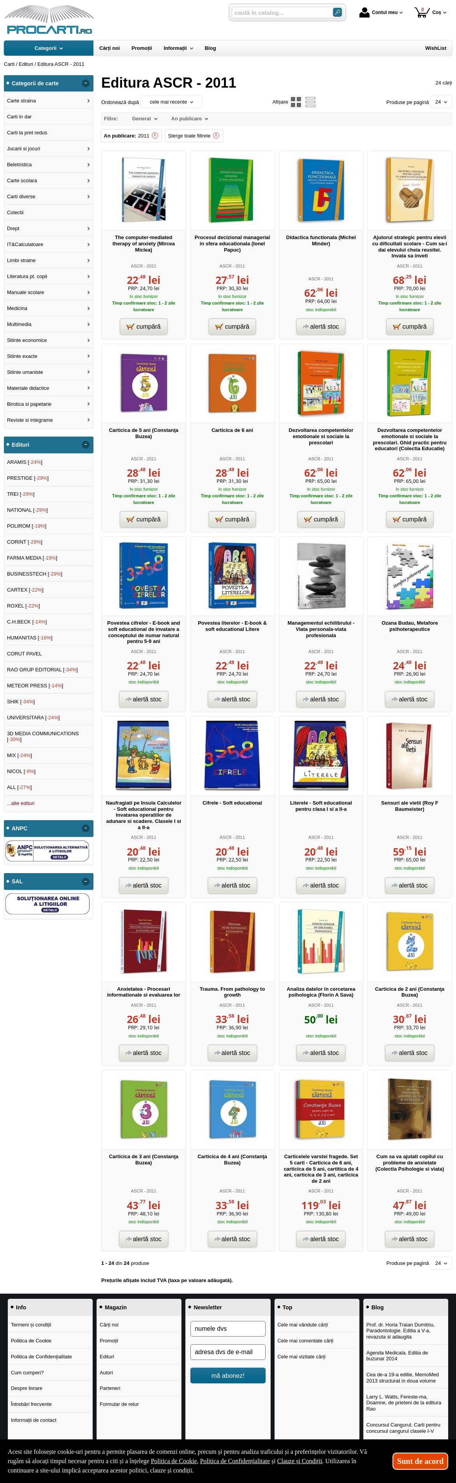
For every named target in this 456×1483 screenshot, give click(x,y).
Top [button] (287, 1307)
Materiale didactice (28, 388)
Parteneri (110, 1388)
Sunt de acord (420, 1461)
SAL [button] (17, 881)
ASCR (137, 266)
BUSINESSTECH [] (34, 574)
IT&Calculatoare (25, 244)
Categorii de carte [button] (35, 83)
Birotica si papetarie (29, 404)
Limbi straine (21, 260)
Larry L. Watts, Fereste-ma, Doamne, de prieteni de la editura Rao (403, 1403)
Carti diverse (21, 196)
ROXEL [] (23, 606)
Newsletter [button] (208, 1307)
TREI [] (21, 494)
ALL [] (19, 787)
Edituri (107, 1357)
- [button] (85, 83)
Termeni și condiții (31, 1325)
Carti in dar (19, 117)
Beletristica (19, 164)
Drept (13, 228)
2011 (144, 136)
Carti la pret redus (27, 133)
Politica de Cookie (31, 1341)
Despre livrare (26, 1388)
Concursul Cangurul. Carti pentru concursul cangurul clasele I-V (403, 1428)
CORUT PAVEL (24, 654)
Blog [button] (377, 1307)
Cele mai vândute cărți (302, 1325)
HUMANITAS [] (30, 638)
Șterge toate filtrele (189, 136)
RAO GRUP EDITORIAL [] (42, 670)
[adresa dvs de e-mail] (227, 1352)
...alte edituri (21, 803)
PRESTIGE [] (28, 478)
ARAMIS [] (24, 462)
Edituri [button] (20, 445)
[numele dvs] (227, 1329)
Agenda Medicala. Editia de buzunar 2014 (397, 1356)
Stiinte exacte (22, 356)
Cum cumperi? (27, 1373)
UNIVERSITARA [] (33, 717)
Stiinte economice (27, 340)
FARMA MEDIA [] (32, 558)
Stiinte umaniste (25, 372)
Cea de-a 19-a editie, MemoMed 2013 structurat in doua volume (402, 1378)
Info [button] (21, 1307)
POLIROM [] (26, 526)
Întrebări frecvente (31, 1404)
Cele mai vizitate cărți (301, 1357)
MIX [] (19, 755)
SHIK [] (21, 702)
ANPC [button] (20, 828)
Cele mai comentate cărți (305, 1341)
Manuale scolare (25, 292)
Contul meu (378, 12)
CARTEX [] (25, 590)
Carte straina (21, 101)
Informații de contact (33, 1420)
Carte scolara (22, 180)
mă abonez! (228, 1375)
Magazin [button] (116, 1307)
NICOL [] (21, 771)
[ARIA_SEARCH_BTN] (337, 12)
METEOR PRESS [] (35, 686)
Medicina (17, 308)
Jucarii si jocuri (23, 148)
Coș (427, 12)
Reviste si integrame (30, 420)
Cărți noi (109, 1325)
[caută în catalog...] (279, 13)
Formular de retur (119, 1404)
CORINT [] (24, 542)
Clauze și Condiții (299, 1461)
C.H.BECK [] (27, 622)
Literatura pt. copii (27, 276)
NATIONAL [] (27, 510)
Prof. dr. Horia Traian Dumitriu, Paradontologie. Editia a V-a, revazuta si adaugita (400, 1331)
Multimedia (19, 324)
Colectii (15, 212)
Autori (106, 1373)
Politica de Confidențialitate (41, 1357)
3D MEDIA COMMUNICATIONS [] (43, 737)
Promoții (109, 1341)
